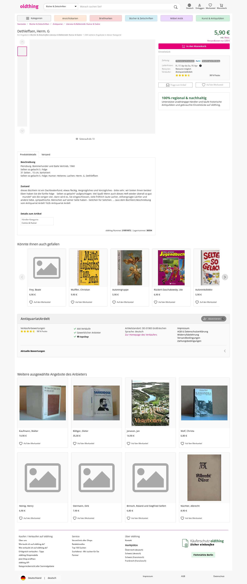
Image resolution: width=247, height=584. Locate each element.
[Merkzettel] (210, 6)
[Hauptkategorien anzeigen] (34, 17)
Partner (75, 554)
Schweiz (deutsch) (133, 552)
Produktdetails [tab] (28, 153)
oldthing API (24, 561)
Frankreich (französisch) (135, 559)
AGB (179, 330)
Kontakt (128, 539)
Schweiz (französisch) (134, 556)
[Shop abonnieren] (213, 317)
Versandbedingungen (188, 336)
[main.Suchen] (176, 6)
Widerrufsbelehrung (188, 333)
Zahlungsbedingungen (189, 339)
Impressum (183, 326)
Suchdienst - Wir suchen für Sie (85, 550)
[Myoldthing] (200, 6)
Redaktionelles (78, 543)
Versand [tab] (46, 153)
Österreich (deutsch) (134, 548)
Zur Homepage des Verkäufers (141, 333)
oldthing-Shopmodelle (28, 554)
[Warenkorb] (222, 6)
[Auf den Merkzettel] (213, 83)
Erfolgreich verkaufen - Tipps (31, 550)
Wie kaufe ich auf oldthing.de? (32, 543)
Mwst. (227, 36)
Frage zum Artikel (176, 83)
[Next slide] (225, 276)
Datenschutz (218, 575)
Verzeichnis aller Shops (82, 539)
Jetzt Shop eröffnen (27, 557)
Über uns (23, 539)
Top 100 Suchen (79, 546)
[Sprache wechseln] (189, 6)
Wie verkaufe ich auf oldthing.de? (33, 546)
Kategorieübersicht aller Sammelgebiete (36, 565)
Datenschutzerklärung (196, 330)
